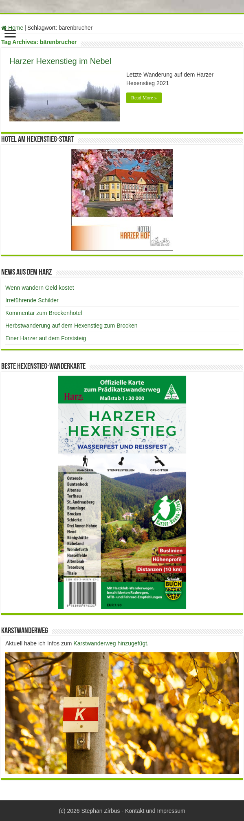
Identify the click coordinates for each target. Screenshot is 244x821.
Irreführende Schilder (32, 300)
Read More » (144, 98)
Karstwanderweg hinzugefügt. (110, 643)
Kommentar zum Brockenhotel (43, 313)
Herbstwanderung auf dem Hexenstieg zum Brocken (71, 325)
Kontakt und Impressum (155, 811)
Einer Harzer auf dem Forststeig (45, 338)
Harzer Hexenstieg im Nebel (60, 61)
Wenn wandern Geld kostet (39, 287)
